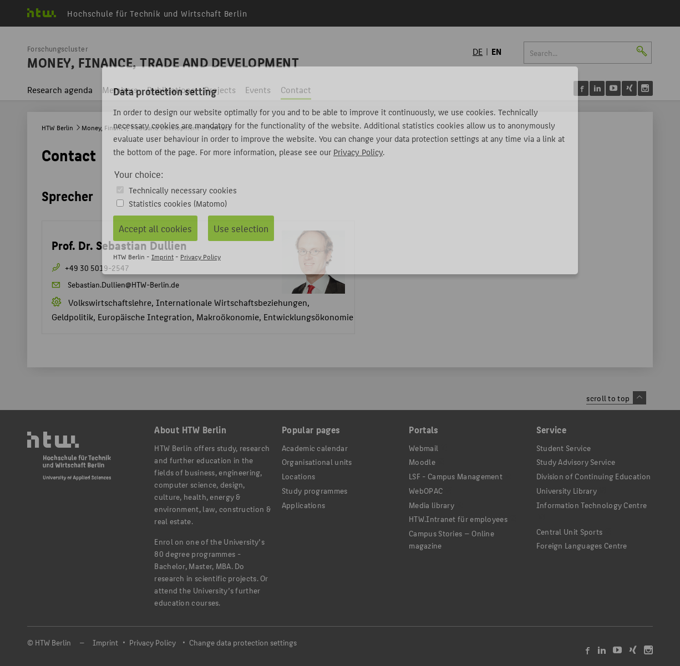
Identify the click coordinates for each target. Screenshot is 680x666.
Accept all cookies (155, 228)
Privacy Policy (358, 151)
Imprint (162, 256)
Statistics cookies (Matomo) (178, 203)
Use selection (241, 228)
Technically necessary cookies (183, 189)
